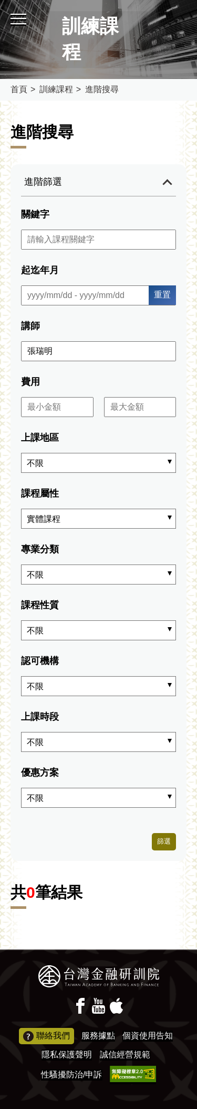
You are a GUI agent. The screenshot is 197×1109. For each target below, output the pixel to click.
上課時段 (40, 716)
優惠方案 (40, 772)
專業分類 (40, 549)
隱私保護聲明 (67, 1054)
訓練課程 (56, 89)
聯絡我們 (46, 1036)
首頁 (19, 89)
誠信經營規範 (125, 1054)
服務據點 (98, 1035)
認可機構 (40, 661)
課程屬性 (40, 493)
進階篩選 (43, 181)
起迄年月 (40, 270)
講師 (30, 326)
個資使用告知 (147, 1035)
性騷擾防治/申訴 (71, 1074)
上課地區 (40, 437)
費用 (30, 382)
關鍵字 (35, 214)
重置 (162, 294)
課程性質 (40, 605)
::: (3, 4)
